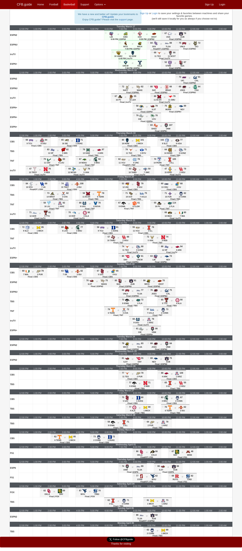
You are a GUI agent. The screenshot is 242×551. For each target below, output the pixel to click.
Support (84, 4)
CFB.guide (24, 4)
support (123, 19)
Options (99, 4)
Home (40, 4)
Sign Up (209, 4)
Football (53, 4)
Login (222, 4)
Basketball (69, 4)
